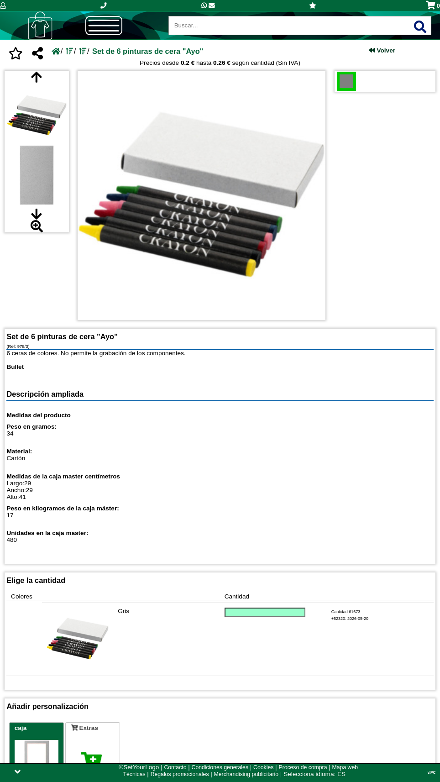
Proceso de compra (302, 767)
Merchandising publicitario (246, 774)
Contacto (175, 767)
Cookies (263, 767)
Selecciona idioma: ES (314, 774)
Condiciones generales (220, 767)
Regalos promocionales (180, 774)
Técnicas (134, 774)
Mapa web (345, 767)
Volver (382, 50)
